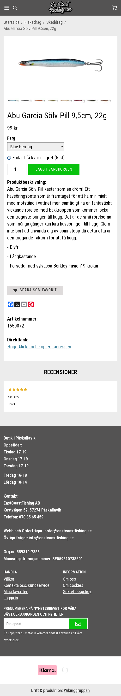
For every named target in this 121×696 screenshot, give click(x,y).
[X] (17, 304)
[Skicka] (78, 623)
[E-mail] (24, 304)
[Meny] (6, 7)
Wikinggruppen (77, 690)
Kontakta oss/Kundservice (26, 585)
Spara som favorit (35, 290)
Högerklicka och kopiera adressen (39, 347)
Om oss (69, 579)
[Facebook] (10, 304)
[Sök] (15, 8)
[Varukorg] (114, 7)
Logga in (11, 597)
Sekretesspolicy (77, 591)
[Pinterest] (30, 304)
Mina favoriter (16, 591)
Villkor (9, 579)
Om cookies (73, 585)
